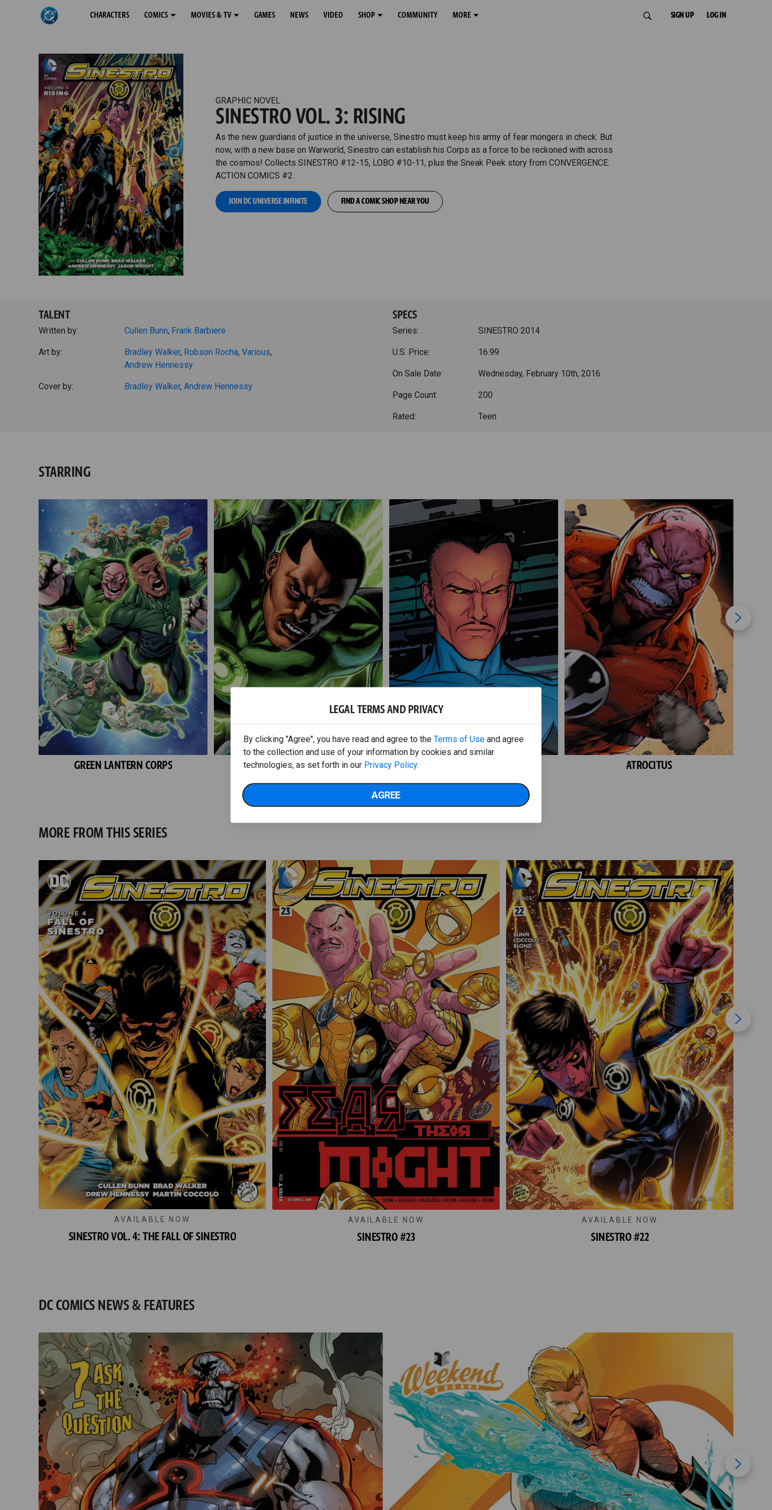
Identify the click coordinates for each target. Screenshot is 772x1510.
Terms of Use (459, 739)
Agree (386, 795)
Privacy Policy (390, 765)
